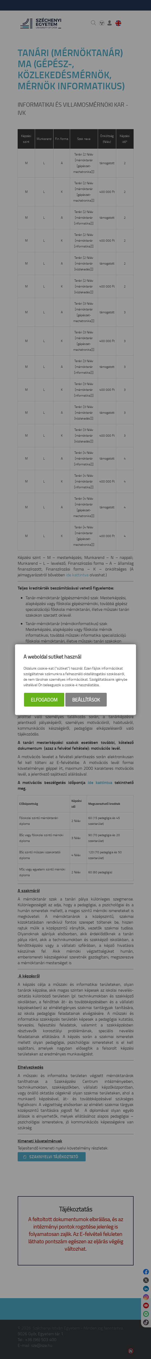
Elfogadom (44, 699)
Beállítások (86, 699)
